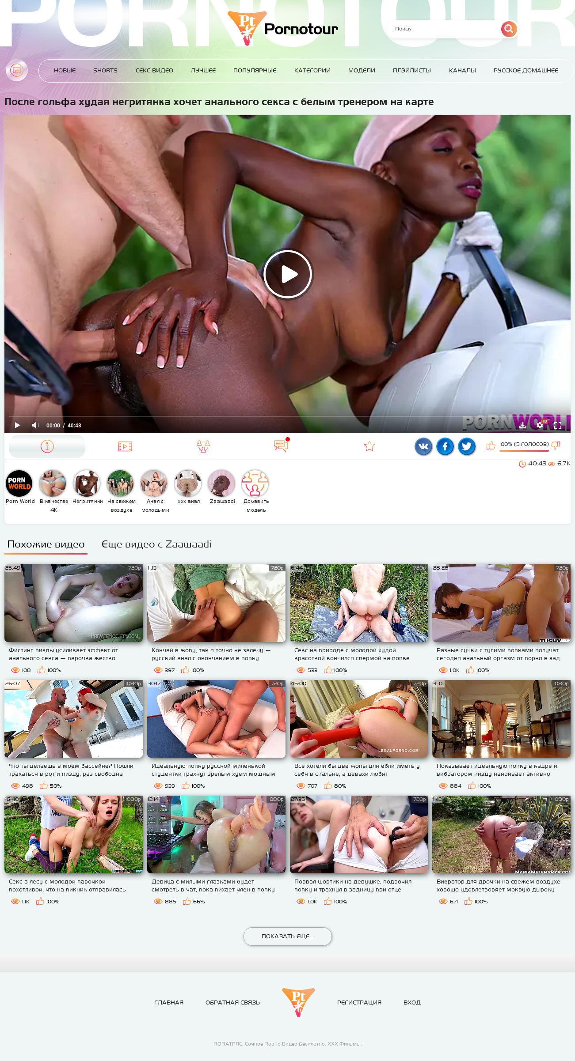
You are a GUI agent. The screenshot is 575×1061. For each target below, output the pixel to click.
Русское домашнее (526, 70)
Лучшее (203, 70)
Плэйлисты (412, 70)
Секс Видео (154, 70)
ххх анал (188, 487)
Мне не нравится (556, 446)
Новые (65, 70)
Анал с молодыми (155, 491)
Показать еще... (287, 936)
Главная (17, 70)
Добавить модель (255, 491)
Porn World (20, 487)
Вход (412, 1002)
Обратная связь (233, 1002)
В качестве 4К (53, 491)
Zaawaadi (222, 487)
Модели (361, 70)
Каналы (462, 70)
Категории (312, 70)
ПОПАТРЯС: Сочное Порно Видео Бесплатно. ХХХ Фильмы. (287, 1043)
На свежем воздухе (121, 491)
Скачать (522, 425)
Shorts (105, 70)
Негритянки (87, 487)
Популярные (254, 70)
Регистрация (359, 1002)
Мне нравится (492, 446)
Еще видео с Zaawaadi (157, 544)
